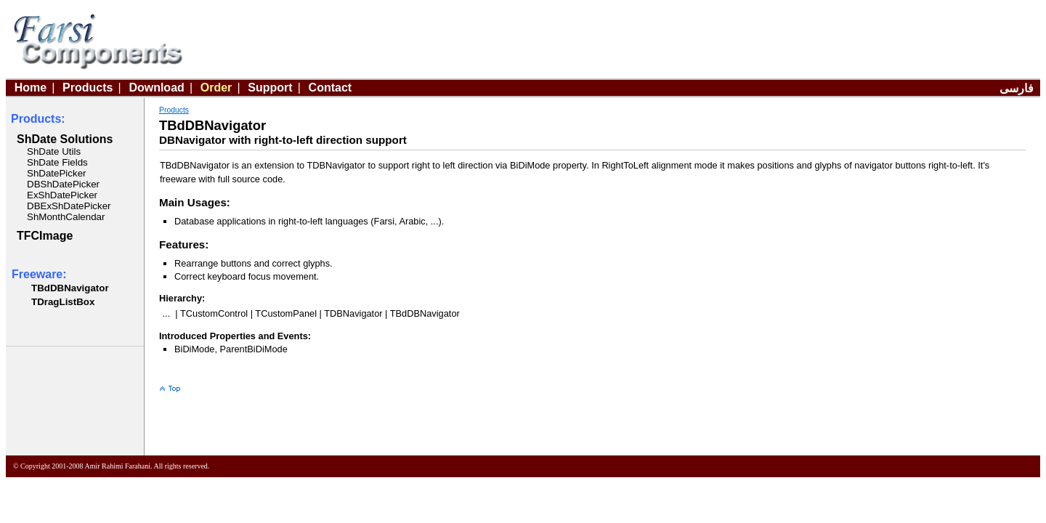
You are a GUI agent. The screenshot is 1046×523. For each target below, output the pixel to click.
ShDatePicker (56, 173)
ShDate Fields (57, 162)
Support (270, 87)
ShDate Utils (54, 151)
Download (156, 87)
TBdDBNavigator (70, 288)
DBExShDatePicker (69, 205)
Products (87, 87)
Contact (330, 87)
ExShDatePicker (62, 195)
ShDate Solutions (65, 139)
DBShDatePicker (63, 184)
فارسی (1017, 88)
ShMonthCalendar (66, 216)
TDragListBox (62, 301)
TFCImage (45, 236)
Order (216, 87)
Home (30, 87)
